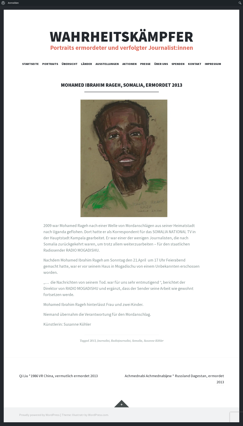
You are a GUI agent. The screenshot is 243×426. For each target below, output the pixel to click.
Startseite (30, 64)
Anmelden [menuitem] (13, 2)
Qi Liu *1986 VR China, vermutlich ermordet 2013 (60, 375)
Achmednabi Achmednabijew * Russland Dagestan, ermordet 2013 (180, 378)
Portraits (50, 64)
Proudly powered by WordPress (39, 415)
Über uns (161, 64)
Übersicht (69, 64)
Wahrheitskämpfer (121, 36)
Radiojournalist (121, 341)
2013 (93, 341)
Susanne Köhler (153, 341)
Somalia (137, 341)
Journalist (103, 341)
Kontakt (194, 64)
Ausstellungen (107, 64)
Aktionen (129, 64)
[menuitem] (3, 3)
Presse (145, 64)
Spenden (178, 64)
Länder (86, 64)
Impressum (213, 64)
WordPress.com (98, 415)
